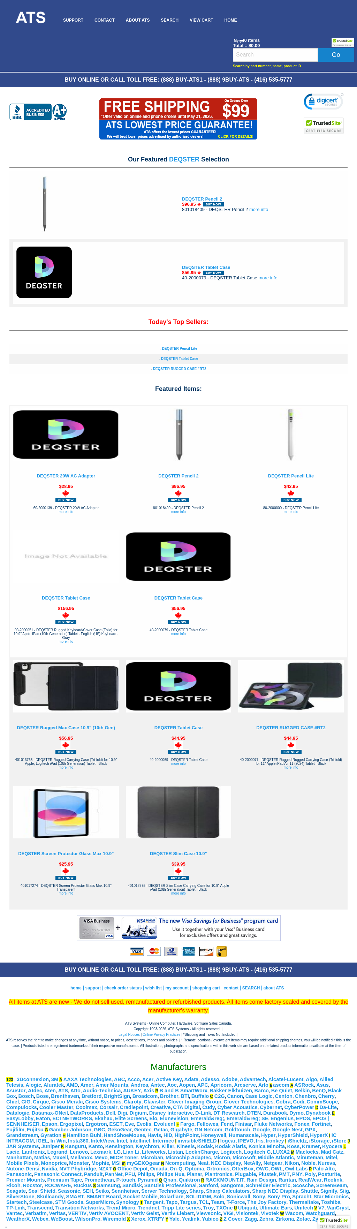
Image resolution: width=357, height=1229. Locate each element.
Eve (129, 1124)
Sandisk (132, 1185)
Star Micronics (331, 1196)
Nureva (326, 1163)
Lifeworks (154, 1152)
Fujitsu (35, 1129)
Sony (259, 1196)
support (93, 988)
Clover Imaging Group (194, 1101)
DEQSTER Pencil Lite (179, 348)
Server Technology (164, 1191)
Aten (50, 1090)
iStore (339, 1141)
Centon (284, 1096)
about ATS (274, 988)
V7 (321, 1208)
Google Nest (288, 1129)
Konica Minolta (267, 1146)
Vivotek (270, 1213)
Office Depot (132, 1168)
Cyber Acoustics (238, 1107)
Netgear (273, 1163)
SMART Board (103, 1196)
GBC (99, 1129)
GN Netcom (208, 1129)
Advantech (253, 1079)
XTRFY (155, 1219)
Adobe (230, 1079)
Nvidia (49, 1168)
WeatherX (18, 1219)
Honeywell (214, 1135)
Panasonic (19, 1174)
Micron (221, 1157)
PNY (297, 1174)
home (76, 988)
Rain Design (261, 1180)
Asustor (15, 1090)
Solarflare (172, 1196)
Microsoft (244, 1157)
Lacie (12, 1152)
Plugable (245, 1174)
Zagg (251, 1219)
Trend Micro (120, 1208)
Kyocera (332, 1146)
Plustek (267, 1174)
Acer (148, 1079)
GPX (310, 1129)
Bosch (26, 1096)
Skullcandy (50, 1196)
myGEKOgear (143, 1163)
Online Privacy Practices (161, 1034)
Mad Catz (332, 1152)
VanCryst (338, 1208)
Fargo (187, 1124)
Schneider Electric (268, 1185)
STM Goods (69, 1202)
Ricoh (13, 1185)
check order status (123, 988)
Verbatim (36, 1213)
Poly (310, 1174)
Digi (122, 1113)
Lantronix (33, 1152)
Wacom (294, 1213)
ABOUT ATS (138, 20)
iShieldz (297, 1141)
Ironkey (275, 1141)
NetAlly (252, 1163)
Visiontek (247, 1213)
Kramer (311, 1146)
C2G (219, 1096)
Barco (262, 1090)
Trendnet (148, 1208)
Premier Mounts (25, 1180)
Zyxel (318, 1219)
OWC (262, 1168)
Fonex (301, 1124)
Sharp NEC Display (275, 1191)
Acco (133, 1079)
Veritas (57, 1213)
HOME (230, 20)
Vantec (14, 1213)
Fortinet (321, 1124)
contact (231, 988)
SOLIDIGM (198, 1196)
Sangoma (231, 1185)
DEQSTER (184, 159)
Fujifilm (15, 1129)
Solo (219, 1196)
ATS (63, 1090)
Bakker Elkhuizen (231, 1090)
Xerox (138, 1219)
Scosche (303, 1185)
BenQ (319, 1090)
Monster (79, 1163)
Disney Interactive (171, 1113)
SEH (88, 1191)
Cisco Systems (103, 1101)
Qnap (170, 1180)
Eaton (43, 1118)
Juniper (50, 1146)
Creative (161, 1107)
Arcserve (245, 1085)
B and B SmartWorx (183, 1090)
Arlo (263, 1085)
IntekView (102, 1141)
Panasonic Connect (58, 1174)
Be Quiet (281, 1090)
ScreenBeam (331, 1185)
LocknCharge (201, 1152)
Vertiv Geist (145, 1213)
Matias (42, 1157)
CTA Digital (186, 1107)
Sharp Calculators (228, 1191)
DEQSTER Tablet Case (206, 267)
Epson (50, 1124)
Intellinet (139, 1141)
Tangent (154, 1202)
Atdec (35, 1090)
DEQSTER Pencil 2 (202, 199)
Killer (167, 1146)
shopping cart (206, 988)
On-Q (176, 1168)
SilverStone (20, 1196)
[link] (324, 102)
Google (261, 1129)
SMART (75, 1196)
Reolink (333, 1180)
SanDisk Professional (170, 1185)
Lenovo (79, 1152)
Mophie (100, 1163)
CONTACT (104, 20)
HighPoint (187, 1135)
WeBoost (62, 1219)
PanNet (114, 1174)
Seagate (16, 1191)
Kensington (119, 1146)
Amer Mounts (112, 1085)
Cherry (326, 1096)
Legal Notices (129, 1034)
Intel (121, 1141)
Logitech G (257, 1152)
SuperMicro (100, 1202)
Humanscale (244, 1135)
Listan (175, 1152)
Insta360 (78, 1141)
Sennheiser (125, 1191)
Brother (169, 1096)
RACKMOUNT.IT (224, 1180)
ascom (281, 1085)
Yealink (191, 1219)
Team (217, 1202)
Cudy (208, 1107)
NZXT (105, 1168)
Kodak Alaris (230, 1146)
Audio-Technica (102, 1090)
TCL (204, 1202)
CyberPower (299, 1107)
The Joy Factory (266, 1202)
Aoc (172, 1085)
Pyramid (148, 1180)
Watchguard (320, 1213)
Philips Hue (170, 1174)
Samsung (108, 1185)
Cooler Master (56, 1107)
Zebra (266, 1219)
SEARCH (169, 20)
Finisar (243, 1124)
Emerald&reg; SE (247, 1118)
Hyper (268, 1135)
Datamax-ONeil (50, 1113)
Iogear (228, 1141)
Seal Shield (41, 1191)
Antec (158, 1085)
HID (168, 1135)
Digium (138, 1113)
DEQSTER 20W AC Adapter (66, 475)
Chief (12, 1101)
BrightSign (117, 1096)
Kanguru (75, 1146)
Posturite (329, 1174)
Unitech (303, 1208)
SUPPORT (73, 20)
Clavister (154, 1101)
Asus (322, 1085)
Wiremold (114, 1219)
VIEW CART (201, 20)
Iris (260, 1141)
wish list (153, 988)
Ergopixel (71, 1124)
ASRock (304, 1085)
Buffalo (200, 1096)
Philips (145, 1174)
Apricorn (220, 1085)
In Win (58, 1141)
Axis (148, 1090)
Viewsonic (208, 1213)
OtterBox (243, 1168)
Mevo (100, 1157)
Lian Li (131, 1152)
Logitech (231, 1152)
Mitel (331, 1157)
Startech (16, 1202)
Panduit (93, 1174)
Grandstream (22, 1135)
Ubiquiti (247, 1208)
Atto (75, 1090)
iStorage (319, 1141)
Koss (293, 1146)
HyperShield (293, 1135)
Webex (40, 1219)
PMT (284, 1174)
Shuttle (309, 1191)
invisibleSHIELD (197, 1141)
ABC (119, 1079)
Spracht (301, 1196)
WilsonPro (87, 1219)
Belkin (302, 1090)
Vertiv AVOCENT (109, 1213)
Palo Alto (324, 1168)
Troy (208, 1208)
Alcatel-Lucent (285, 1079)
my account (177, 988)
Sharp (196, 1191)
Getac (161, 1129)
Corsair (108, 1107)
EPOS (303, 1118)
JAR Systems (22, 1146)
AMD (72, 1085)
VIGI (228, 1213)
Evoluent (164, 1124)
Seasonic (69, 1191)
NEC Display (226, 1163)
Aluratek (54, 1085)
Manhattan (19, 1157)
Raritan (287, 1180)
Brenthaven (65, 1096)
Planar (194, 1174)
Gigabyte (181, 1129)
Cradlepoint (134, 1107)
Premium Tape (64, 1180)
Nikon (292, 1163)
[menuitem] (30, 20)
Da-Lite (328, 1107)
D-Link (203, 1113)
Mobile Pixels (22, 1163)
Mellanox (81, 1157)
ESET (115, 1124)
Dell (110, 1113)
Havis (154, 1135)
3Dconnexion (33, 1079)
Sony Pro (278, 1196)
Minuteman (309, 1157)
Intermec (163, 1141)
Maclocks (307, 1152)
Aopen (187, 1085)
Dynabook (318, 1113)
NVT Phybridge (78, 1168)
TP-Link (15, 1208)
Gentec (143, 1129)
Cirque (41, 1101)
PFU (130, 1174)
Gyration (50, 1135)
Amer (86, 1085)
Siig (344, 1191)
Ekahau (103, 1118)
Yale (174, 1219)
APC (202, 1085)
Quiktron (189, 1180)
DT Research (229, 1113)
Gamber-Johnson (70, 1129)
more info (258, 209)
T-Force (236, 1202)
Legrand (57, 1152)
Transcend (40, 1208)
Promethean (99, 1180)
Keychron (147, 1146)
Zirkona (285, 1219)
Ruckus (83, 1185)
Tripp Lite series (180, 1208)
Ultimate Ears (275, 1208)
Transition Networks (79, 1208)
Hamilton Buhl (84, 1135)
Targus (188, 1202)
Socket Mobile (140, 1196)
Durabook (275, 1113)
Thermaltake (304, 1202)
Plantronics (219, 1174)
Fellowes (207, 1124)
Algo (311, 1079)
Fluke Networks (273, 1124)
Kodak (205, 1146)
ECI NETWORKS (72, 1118)
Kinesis (186, 1146)
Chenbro (305, 1096)
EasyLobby (19, 1118)
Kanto (96, 1146)
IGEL (42, 1141)
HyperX (319, 1135)
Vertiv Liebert (177, 1213)
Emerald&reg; (207, 1118)
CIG (25, 1101)
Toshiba (330, 1202)
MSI (116, 1163)
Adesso (210, 1079)
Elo (153, 1118)
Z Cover (233, 1219)
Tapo (172, 1202)
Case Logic (259, 1096)
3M (54, 1079)
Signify (328, 1191)
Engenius (282, 1118)
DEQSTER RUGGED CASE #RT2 (179, 369)
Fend (227, 1124)
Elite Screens (131, 1118)
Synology (127, 1202)
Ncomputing (180, 1163)
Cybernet (271, 1107)
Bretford (92, 1096)
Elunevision (174, 1118)
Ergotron (96, 1124)
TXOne (224, 1208)
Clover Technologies (249, 1101)
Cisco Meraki (67, 1101)
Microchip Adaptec (188, 1157)
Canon (235, 1096)
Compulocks (21, 1107)
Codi (298, 1101)
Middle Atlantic (276, 1157)
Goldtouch (237, 1129)
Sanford (208, 1185)
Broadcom (145, 1096)
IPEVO (245, 1141)
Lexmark (100, 1152)
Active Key (169, 1079)
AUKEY (132, 1090)
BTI (185, 1096)
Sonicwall (238, 1196)
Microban (151, 1157)
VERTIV (77, 1213)
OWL (277, 1168)
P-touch (125, 1180)
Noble (308, 1163)
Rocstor (32, 1185)
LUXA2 (281, 1152)
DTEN (254, 1113)
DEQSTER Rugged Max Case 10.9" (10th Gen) (66, 727)
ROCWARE (57, 1185)
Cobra (283, 1101)
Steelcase (41, 1202)
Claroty (133, 1101)
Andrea (140, 1085)
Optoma (194, 1168)
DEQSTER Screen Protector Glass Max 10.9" (66, 853)
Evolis (143, 1124)
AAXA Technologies (87, 1079)
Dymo (296, 1113)
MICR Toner (124, 1157)
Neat (202, 1163)
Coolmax (86, 1107)
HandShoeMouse (124, 1135)
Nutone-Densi (22, 1168)
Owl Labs (296, 1168)
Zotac (303, 1219)
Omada (158, 1168)
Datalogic (17, 1113)
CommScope (322, 1101)
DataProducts (87, 1113)
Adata (191, 1079)
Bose (42, 1096)
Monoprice (54, 1163)
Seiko (102, 1191)
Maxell (60, 1157)
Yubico (210, 1219)
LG (117, 1152)
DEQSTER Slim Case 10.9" (178, 853)
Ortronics (217, 1168)
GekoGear (119, 1129)
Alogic (33, 1085)
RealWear (310, 1180)
